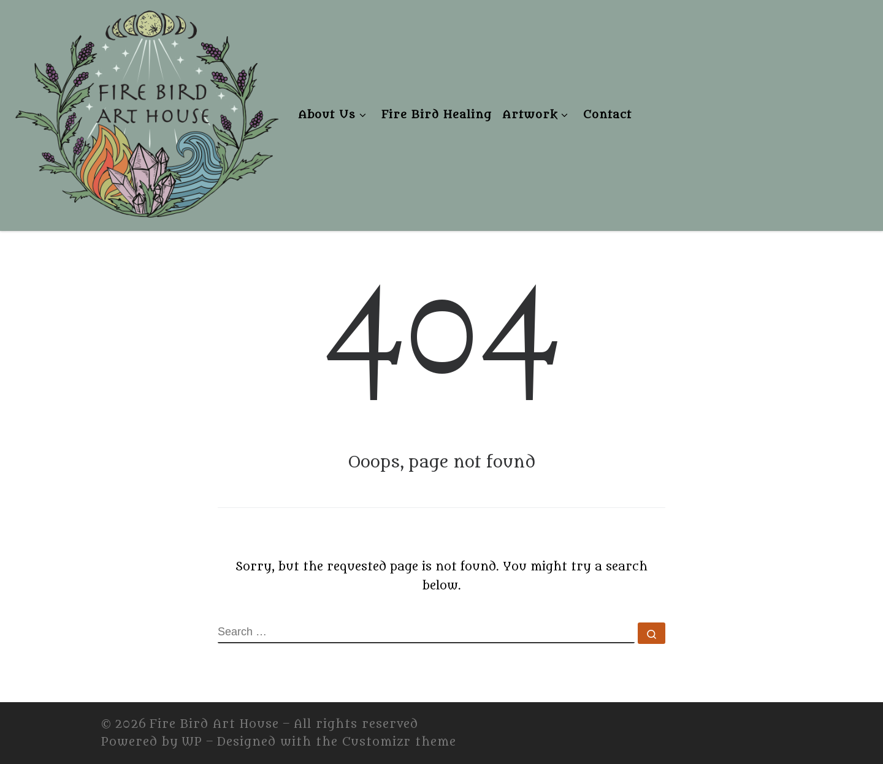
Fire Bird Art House (214, 724)
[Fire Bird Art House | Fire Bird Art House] (145, 112)
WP (192, 742)
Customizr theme (399, 742)
